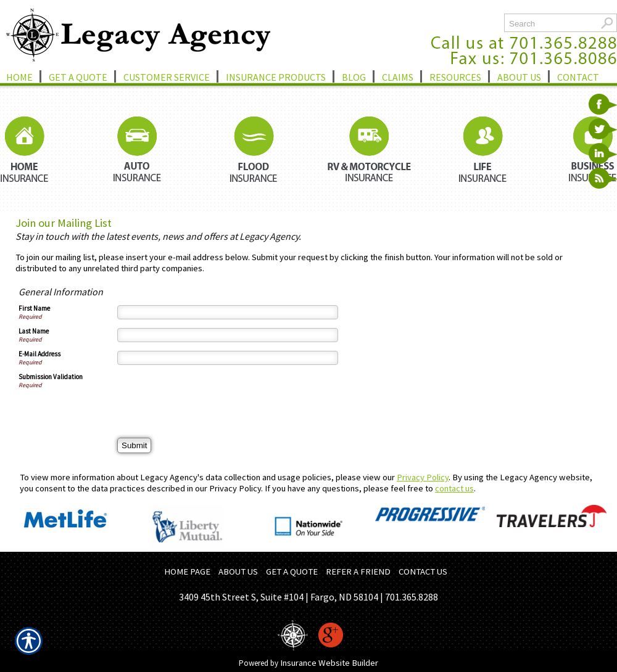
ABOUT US (238, 571)
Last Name (34, 331)
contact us (454, 488)
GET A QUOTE (292, 571)
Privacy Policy (423, 477)
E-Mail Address (39, 354)
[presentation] (211, 396)
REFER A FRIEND (358, 571)
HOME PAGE (187, 571)
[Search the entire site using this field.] (550, 23)
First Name (34, 308)
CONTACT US (423, 571)
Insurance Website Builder (329, 662)
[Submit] (134, 445)
